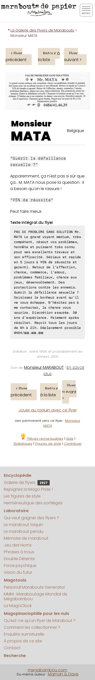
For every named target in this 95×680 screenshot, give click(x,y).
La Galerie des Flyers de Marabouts (42, 30)
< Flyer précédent (16, 56)
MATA (31, 136)
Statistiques (22, 443)
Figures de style (48, 443)
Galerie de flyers (27, 482)
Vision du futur (18, 572)
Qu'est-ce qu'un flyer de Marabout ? (39, 620)
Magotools (15, 580)
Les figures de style (22, 496)
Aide (69, 438)
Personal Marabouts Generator (34, 587)
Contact (12, 648)
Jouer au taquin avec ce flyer (47, 410)
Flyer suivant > (73, 56)
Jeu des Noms (18, 545)
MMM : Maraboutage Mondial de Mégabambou (35, 596)
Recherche (15, 656)
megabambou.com (47, 670)
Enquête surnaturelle (24, 634)
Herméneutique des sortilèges (33, 503)
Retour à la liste (49, 56)
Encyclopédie (17, 475)
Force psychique (20, 565)
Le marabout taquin (23, 525)
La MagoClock (18, 606)
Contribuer (73, 443)
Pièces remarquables (41, 438)
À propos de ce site (23, 641)
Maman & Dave (63, 674)
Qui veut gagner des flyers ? (31, 518)
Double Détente (19, 559)
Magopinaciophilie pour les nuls (36, 613)
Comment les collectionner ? (32, 627)
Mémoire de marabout (26, 538)
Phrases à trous (19, 552)
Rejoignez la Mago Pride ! (28, 489)
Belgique (75, 131)
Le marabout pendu (23, 531)
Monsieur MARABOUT (44, 367)
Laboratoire (16, 511)
